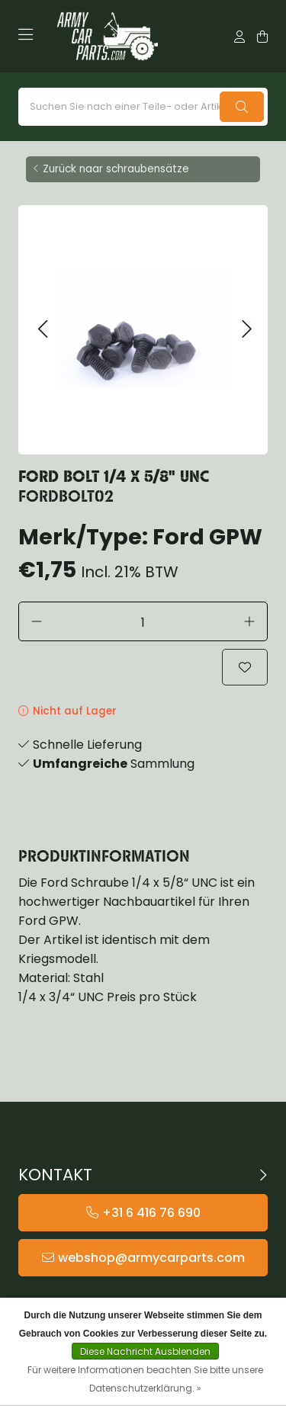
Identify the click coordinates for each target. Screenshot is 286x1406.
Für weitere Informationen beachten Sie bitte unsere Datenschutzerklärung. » (145, 1379)
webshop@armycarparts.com (151, 1257)
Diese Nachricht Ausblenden (145, 1351)
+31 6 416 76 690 (151, 1212)
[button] (42, 329)
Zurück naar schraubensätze (116, 169)
